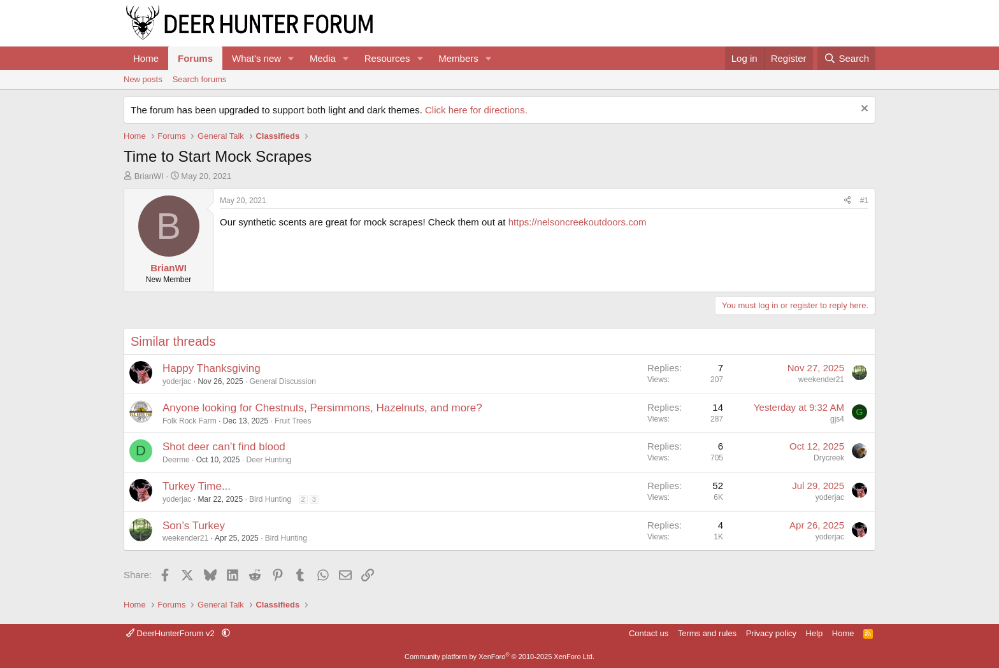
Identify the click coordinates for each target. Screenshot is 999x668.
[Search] (846, 58)
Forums (195, 58)
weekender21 (821, 379)
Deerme (176, 459)
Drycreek (829, 457)
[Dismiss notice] (863, 110)
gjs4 (837, 419)
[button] (291, 58)
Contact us (648, 633)
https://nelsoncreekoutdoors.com (577, 222)
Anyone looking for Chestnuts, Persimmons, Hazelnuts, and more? (322, 408)
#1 (864, 200)
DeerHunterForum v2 (171, 633)
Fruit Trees (293, 420)
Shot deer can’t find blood (223, 447)
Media (323, 58)
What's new (256, 58)
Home (146, 58)
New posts (143, 79)
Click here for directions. (476, 109)
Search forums (200, 79)
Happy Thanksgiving (211, 368)
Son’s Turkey (193, 526)
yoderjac (176, 381)
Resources (387, 58)
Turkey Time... (196, 486)
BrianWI (149, 176)
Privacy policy (771, 633)
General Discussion (283, 381)
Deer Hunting (268, 459)
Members (458, 58)
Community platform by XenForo (499, 656)
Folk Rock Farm (189, 420)
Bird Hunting (270, 499)
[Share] (847, 201)
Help (814, 633)
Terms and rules (707, 633)
